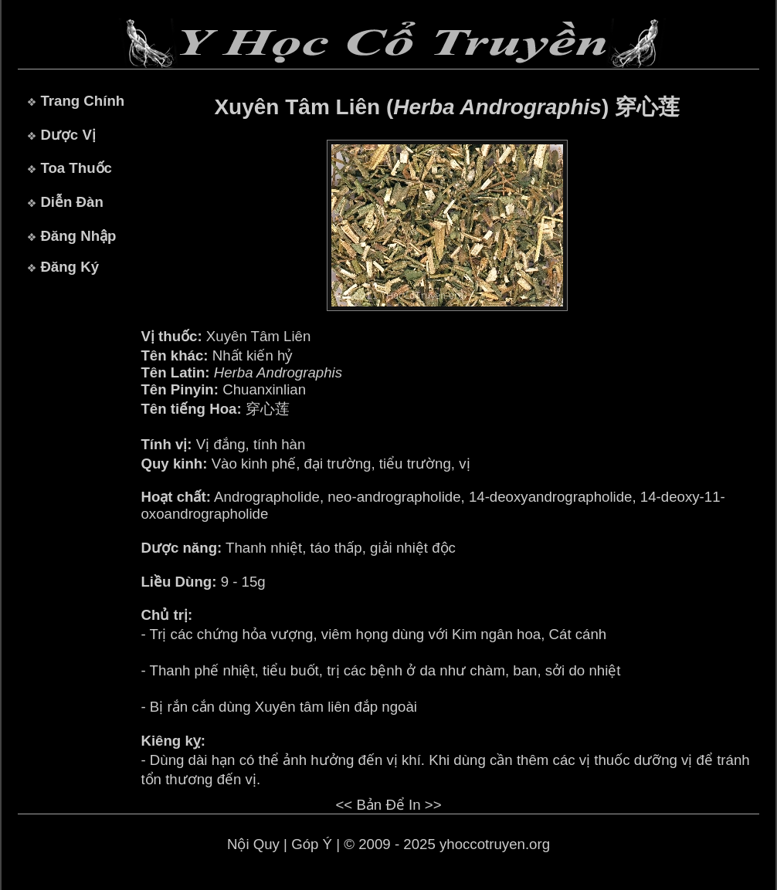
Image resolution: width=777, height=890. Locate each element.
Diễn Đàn (71, 202)
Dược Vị (67, 135)
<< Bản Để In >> (388, 805)
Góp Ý (311, 844)
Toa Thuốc (76, 168)
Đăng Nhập (78, 236)
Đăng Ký (69, 267)
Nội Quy (253, 844)
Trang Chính (82, 101)
